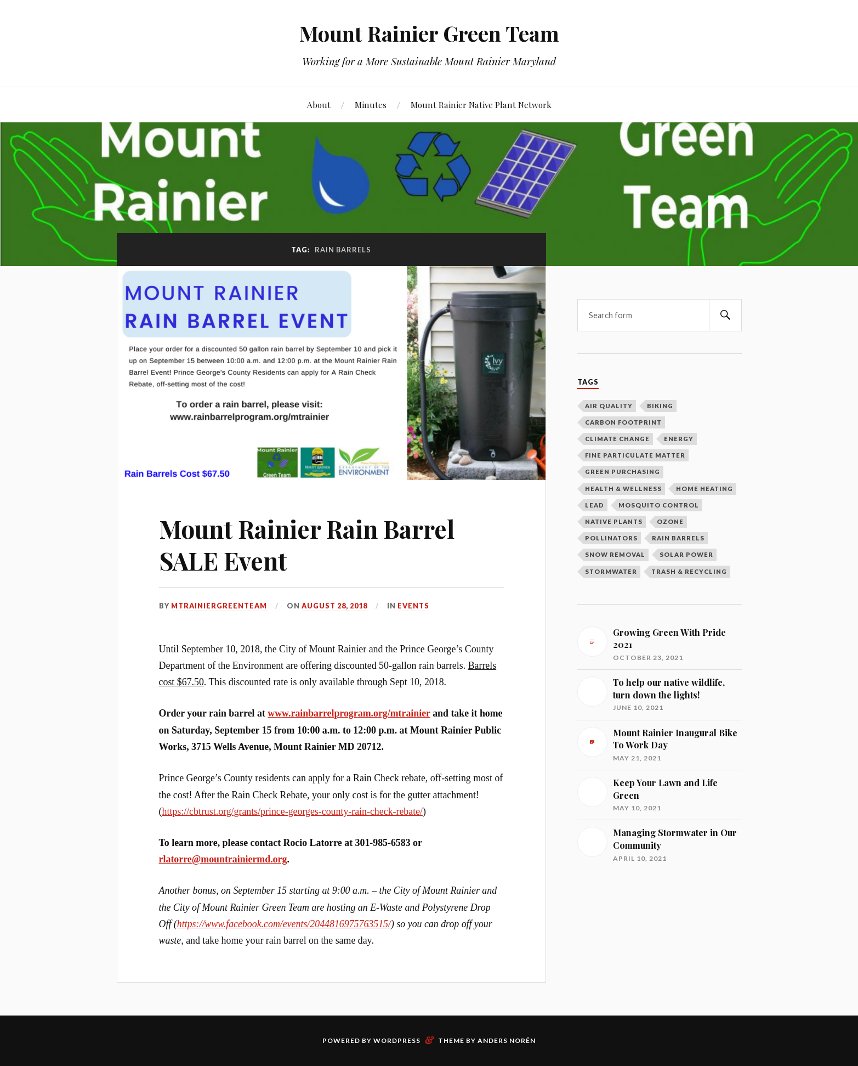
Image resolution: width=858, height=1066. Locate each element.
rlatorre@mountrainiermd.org (223, 859)
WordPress (397, 1040)
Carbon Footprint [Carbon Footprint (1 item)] (623, 422)
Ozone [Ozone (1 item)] (670, 521)
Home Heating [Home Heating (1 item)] (704, 488)
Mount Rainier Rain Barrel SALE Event (306, 544)
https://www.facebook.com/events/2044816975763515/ (284, 923)
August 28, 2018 (334, 605)
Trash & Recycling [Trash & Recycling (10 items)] (689, 571)
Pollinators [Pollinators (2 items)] (611, 538)
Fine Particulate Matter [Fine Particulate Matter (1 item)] (635, 455)
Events (413, 605)
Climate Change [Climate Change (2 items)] (617, 438)
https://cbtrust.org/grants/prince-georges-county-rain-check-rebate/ (292, 811)
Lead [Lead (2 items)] (594, 505)
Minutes (371, 104)
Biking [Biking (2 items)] (660, 405)
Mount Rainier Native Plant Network (481, 104)
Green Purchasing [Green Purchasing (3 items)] (622, 471)
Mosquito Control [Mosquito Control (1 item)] (658, 505)
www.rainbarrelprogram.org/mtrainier (349, 713)
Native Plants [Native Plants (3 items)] (614, 521)
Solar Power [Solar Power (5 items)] (686, 554)
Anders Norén (507, 1040)
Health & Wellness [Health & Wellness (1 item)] (623, 488)
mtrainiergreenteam (219, 605)
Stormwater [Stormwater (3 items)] (611, 571)
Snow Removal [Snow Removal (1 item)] (615, 554)
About (319, 104)
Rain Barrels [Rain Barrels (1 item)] (678, 538)
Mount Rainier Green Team (429, 33)
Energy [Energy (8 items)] (679, 438)
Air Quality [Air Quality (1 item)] (609, 405)
